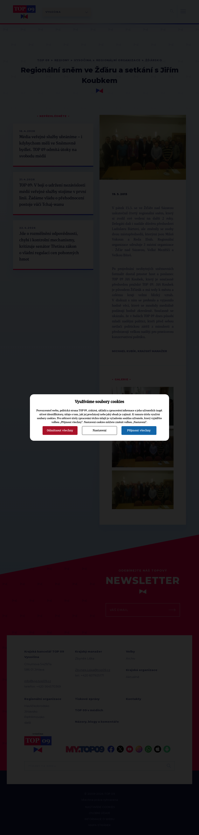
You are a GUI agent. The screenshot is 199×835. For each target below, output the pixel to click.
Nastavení (99, 430)
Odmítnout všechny (60, 430)
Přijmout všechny (139, 430)
